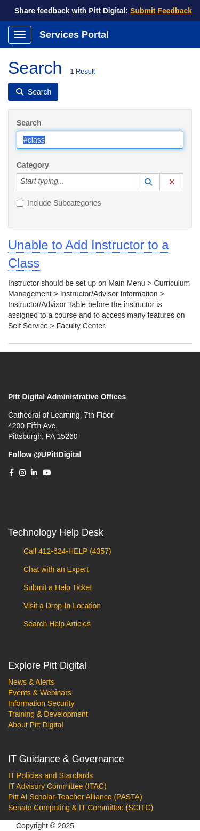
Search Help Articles (56, 624)
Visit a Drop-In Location (61, 605)
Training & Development (48, 714)
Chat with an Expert (55, 569)
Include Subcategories (59, 203)
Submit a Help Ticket (56, 587)
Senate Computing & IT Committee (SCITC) (80, 807)
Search (29, 123)
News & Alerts (31, 682)
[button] (148, 182)
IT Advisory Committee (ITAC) (57, 786)
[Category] (70, 182)
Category (33, 165)
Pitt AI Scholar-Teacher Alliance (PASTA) (75, 797)
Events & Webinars (39, 692)
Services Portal (74, 34)
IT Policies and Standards (50, 775)
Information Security (41, 703)
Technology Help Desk (55, 532)
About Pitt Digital (35, 724)
